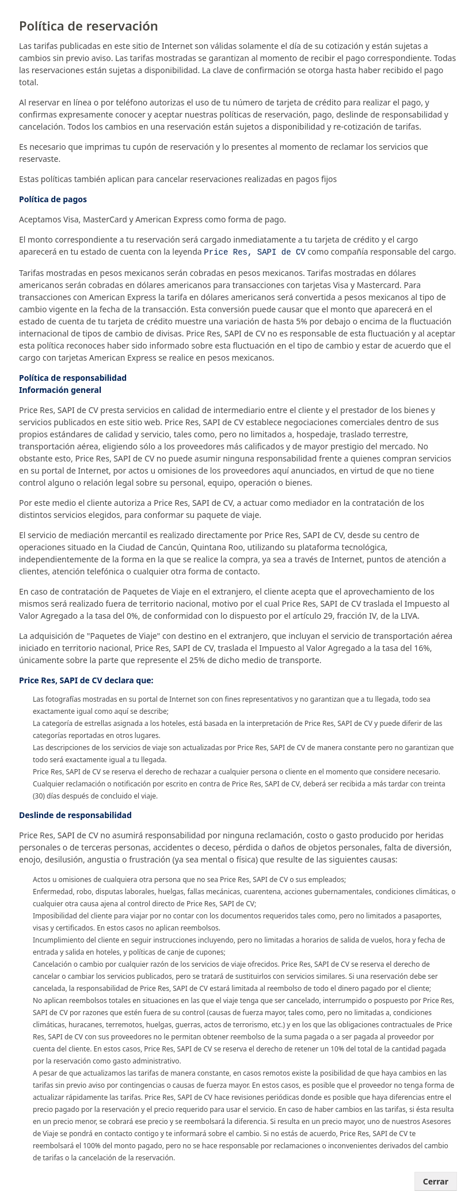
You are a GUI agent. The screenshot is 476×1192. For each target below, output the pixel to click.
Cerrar (435, 1180)
